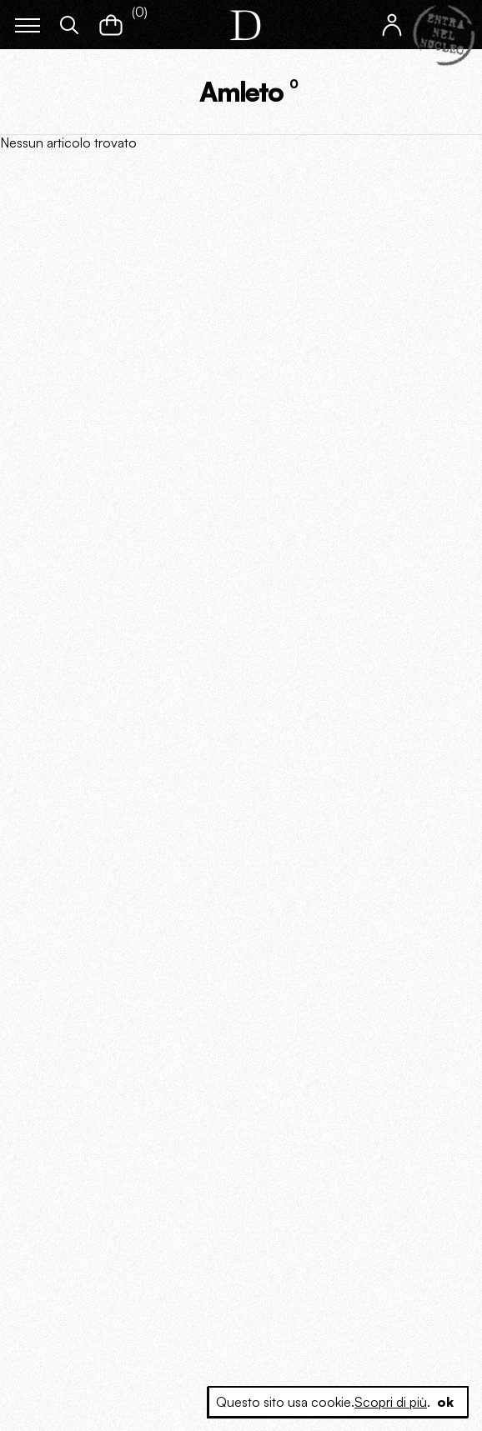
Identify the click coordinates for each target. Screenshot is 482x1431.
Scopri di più (390, 1401)
